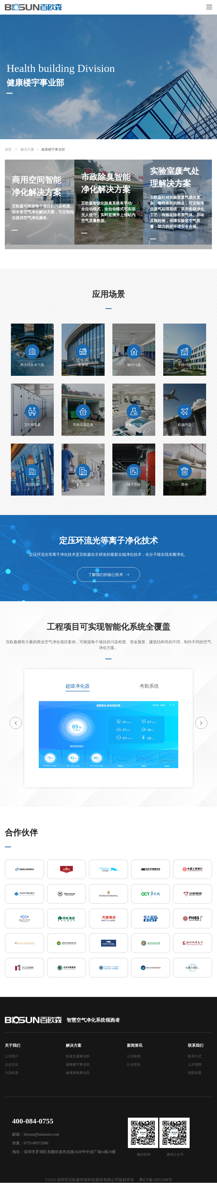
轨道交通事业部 (78, 1056)
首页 (8, 149)
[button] (16, 723)
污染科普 (11, 1073)
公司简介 (11, 1056)
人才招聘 (195, 1065)
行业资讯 (133, 1065)
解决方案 (27, 149)
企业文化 (11, 1065)
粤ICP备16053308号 (155, 1180)
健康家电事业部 (78, 1073)
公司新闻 (133, 1056)
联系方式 (195, 1056)
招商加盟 (195, 1073)
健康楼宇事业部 (53, 149)
